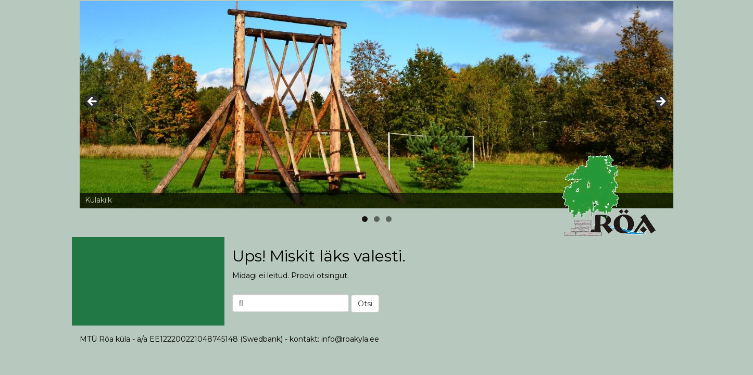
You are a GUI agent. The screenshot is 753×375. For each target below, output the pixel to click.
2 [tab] (377, 219)
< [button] (93, 102)
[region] (376, 104)
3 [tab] (389, 219)
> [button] (660, 102)
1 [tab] (365, 219)
